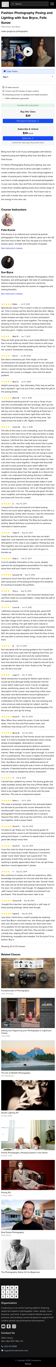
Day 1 (5, 76)
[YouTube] (3, 1326)
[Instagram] (14, 1326)
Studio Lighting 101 (9, 1112)
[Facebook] (9, 1326)
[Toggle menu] (52, 4)
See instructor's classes (12, 248)
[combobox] (29, 4)
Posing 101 (6, 1192)
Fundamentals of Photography (15, 990)
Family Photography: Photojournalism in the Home (24, 1152)
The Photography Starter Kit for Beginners (20, 1272)
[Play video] (28, 52)
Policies (28, 1363)
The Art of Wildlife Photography (15, 1072)
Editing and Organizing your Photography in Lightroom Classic (26, 1031)
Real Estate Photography (12, 1232)
